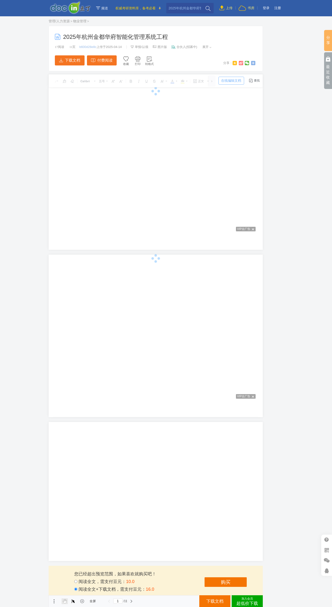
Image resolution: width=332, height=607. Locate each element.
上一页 (109, 601)
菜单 (54, 601)
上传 (226, 8)
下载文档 (69, 60)
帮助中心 (326, 540)
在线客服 (326, 571)
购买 (225, 582)
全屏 (93, 601)
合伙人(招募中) (184, 47)
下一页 (131, 601)
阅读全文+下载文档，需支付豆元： (114, 589)
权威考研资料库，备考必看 (135, 8)
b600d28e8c (88, 47)
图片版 (160, 47)
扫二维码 (326, 550)
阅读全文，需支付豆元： (104, 581)
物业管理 (79, 21)
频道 (102, 8)
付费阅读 (101, 60)
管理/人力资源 (59, 21)
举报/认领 (139, 47)
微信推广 (326, 560)
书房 (246, 8)
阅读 (59, 47)
